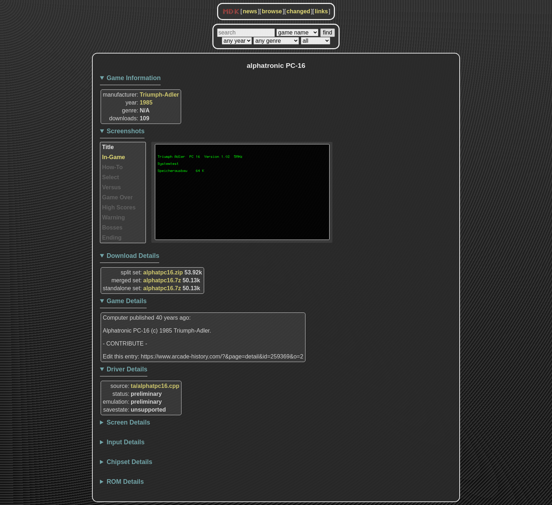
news (250, 11)
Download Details (133, 255)
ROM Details (125, 481)
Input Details (126, 442)
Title (108, 147)
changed (298, 11)
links (321, 11)
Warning (113, 217)
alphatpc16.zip (163, 272)
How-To (112, 167)
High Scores (118, 207)
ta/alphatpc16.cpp (155, 386)
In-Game (113, 157)
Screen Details (128, 422)
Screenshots (126, 131)
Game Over (117, 197)
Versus (111, 187)
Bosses (112, 227)
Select (110, 177)
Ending (111, 238)
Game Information (134, 78)
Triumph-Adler (159, 95)
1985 (146, 102)
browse (272, 11)
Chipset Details (129, 461)
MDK (231, 12)
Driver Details (127, 369)
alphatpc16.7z (162, 280)
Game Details (127, 301)
